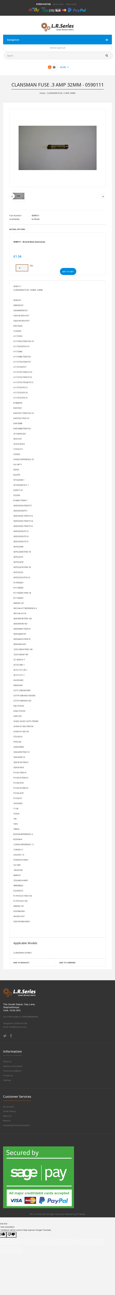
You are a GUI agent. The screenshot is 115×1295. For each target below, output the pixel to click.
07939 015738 (43, 4)
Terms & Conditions (12, 1070)
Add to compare (67, 962)
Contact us (8, 1075)
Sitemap (7, 1080)
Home (42, 93)
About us (7, 1061)
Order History (9, 1111)
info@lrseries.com (17, 1027)
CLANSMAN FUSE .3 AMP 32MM (61, 93)
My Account (58, 4)
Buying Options (17, 229)
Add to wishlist (21, 962)
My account (8, 1106)
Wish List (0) (71, 4)
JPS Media (80, 1214)
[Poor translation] (11, 1235)
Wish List (7, 1116)
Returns (7, 1120)
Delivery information (12, 1066)
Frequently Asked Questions (16, 1125)
